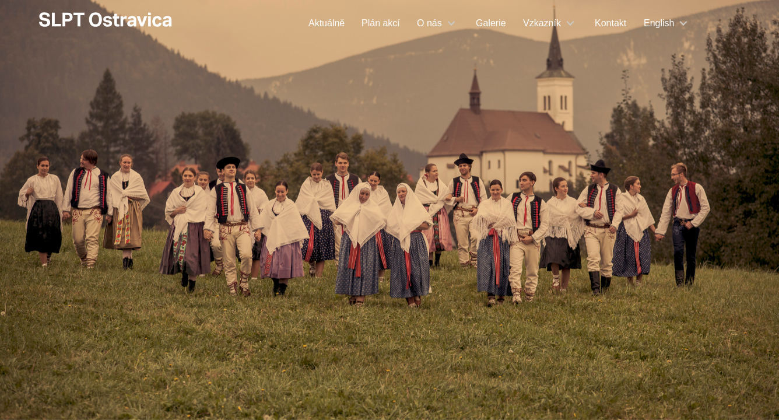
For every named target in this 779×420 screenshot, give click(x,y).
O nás (429, 23)
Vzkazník (542, 23)
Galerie (491, 23)
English (659, 23)
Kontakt (610, 23)
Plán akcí (381, 23)
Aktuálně (326, 23)
